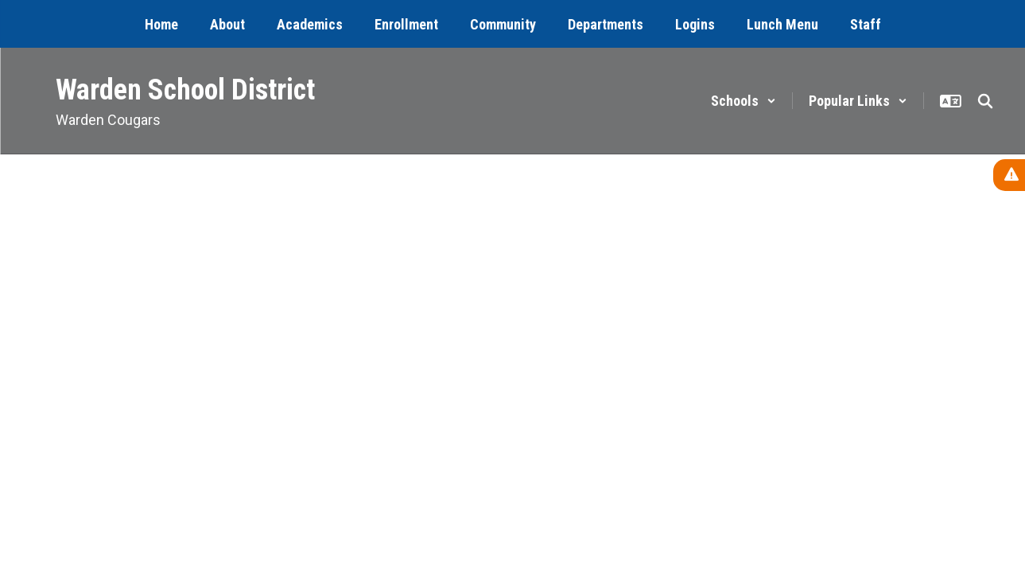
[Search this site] (985, 101)
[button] (743, 100)
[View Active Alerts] (1009, 175)
